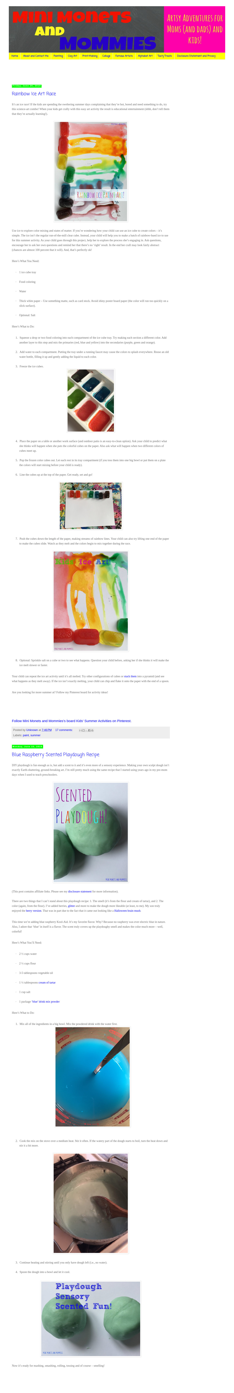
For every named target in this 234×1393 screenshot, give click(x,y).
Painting (58, 56)
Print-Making (89, 56)
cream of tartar (47, 982)
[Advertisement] (69, 71)
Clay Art (72, 56)
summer (35, 735)
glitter (71, 905)
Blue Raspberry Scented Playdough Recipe (55, 754)
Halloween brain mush (127, 910)
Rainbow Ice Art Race (34, 94)
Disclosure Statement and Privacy (196, 56)
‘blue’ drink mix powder (46, 1001)
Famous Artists (124, 56)
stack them (130, 676)
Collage (106, 56)
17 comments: (64, 730)
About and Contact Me (35, 56)
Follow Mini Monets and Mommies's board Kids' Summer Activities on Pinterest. (72, 721)
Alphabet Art (145, 56)
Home (14, 56)
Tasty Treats (165, 56)
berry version (33, 910)
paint (26, 735)
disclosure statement (80, 891)
